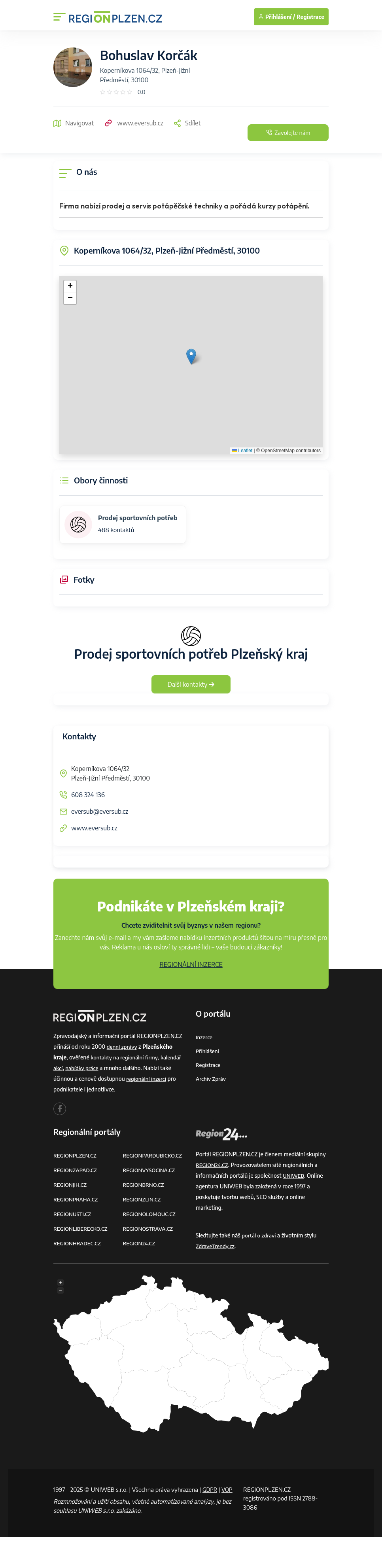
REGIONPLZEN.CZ (76, 1155)
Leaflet (242, 450)
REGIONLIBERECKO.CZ (81, 1228)
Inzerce (204, 1037)
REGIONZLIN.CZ (143, 1199)
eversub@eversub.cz (99, 811)
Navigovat (73, 123)
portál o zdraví (260, 1235)
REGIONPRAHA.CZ (76, 1199)
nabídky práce (83, 1068)
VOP (59, 1498)
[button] (191, 357)
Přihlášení (208, 1051)
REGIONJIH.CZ (71, 1184)
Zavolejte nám (281, 132)
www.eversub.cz (133, 123)
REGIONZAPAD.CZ (76, 1170)
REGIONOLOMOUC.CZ (151, 1214)
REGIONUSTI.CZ (73, 1214)
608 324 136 (88, 795)
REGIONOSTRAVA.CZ (149, 1228)
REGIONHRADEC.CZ (78, 1243)
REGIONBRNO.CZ (144, 1184)
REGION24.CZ (140, 1243)
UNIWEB (294, 1175)
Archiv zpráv (211, 1078)
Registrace (310, 16)
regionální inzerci (147, 1078)
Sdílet (186, 123)
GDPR (210, 1489)
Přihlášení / (276, 16)
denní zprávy (123, 1046)
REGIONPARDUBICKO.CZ (154, 1155)
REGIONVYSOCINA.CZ (150, 1170)
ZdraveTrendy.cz (216, 1246)
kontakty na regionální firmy (126, 1057)
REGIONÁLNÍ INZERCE (191, 964)
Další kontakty (191, 684)
